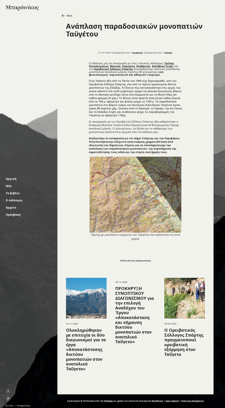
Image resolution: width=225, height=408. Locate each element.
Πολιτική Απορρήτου (192, 401)
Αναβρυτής (143, 66)
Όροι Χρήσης (172, 401)
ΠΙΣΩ (67, 15)
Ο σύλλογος (14, 200)
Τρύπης (169, 63)
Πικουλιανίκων (98, 66)
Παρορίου (128, 66)
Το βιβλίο (13, 193)
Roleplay (108, 401)
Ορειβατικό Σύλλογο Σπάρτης (113, 69)
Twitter (168, 52)
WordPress (157, 401)
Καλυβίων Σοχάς (162, 66)
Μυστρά (115, 66)
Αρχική (11, 179)
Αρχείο (11, 207)
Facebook (137, 52)
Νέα (8, 186)
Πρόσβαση (13, 215)
